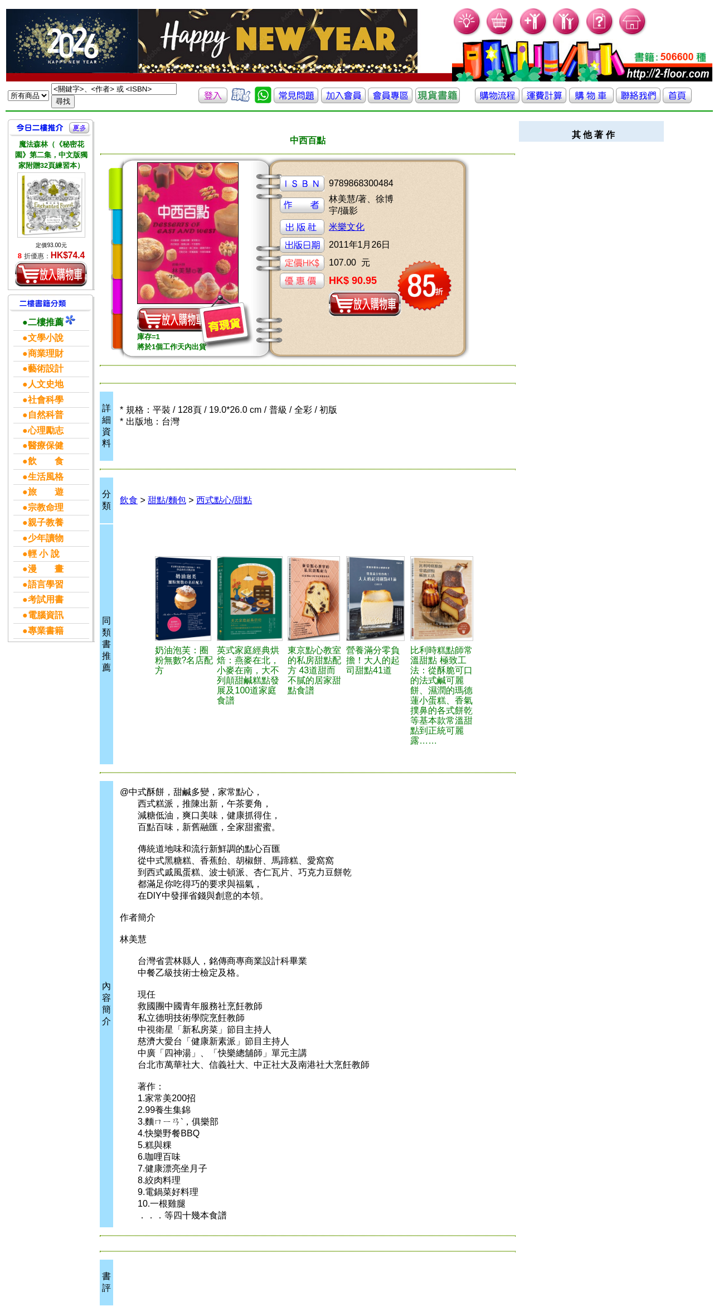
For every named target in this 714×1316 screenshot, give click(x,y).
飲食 (129, 500)
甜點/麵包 (167, 500)
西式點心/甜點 (224, 500)
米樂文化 (347, 227)
